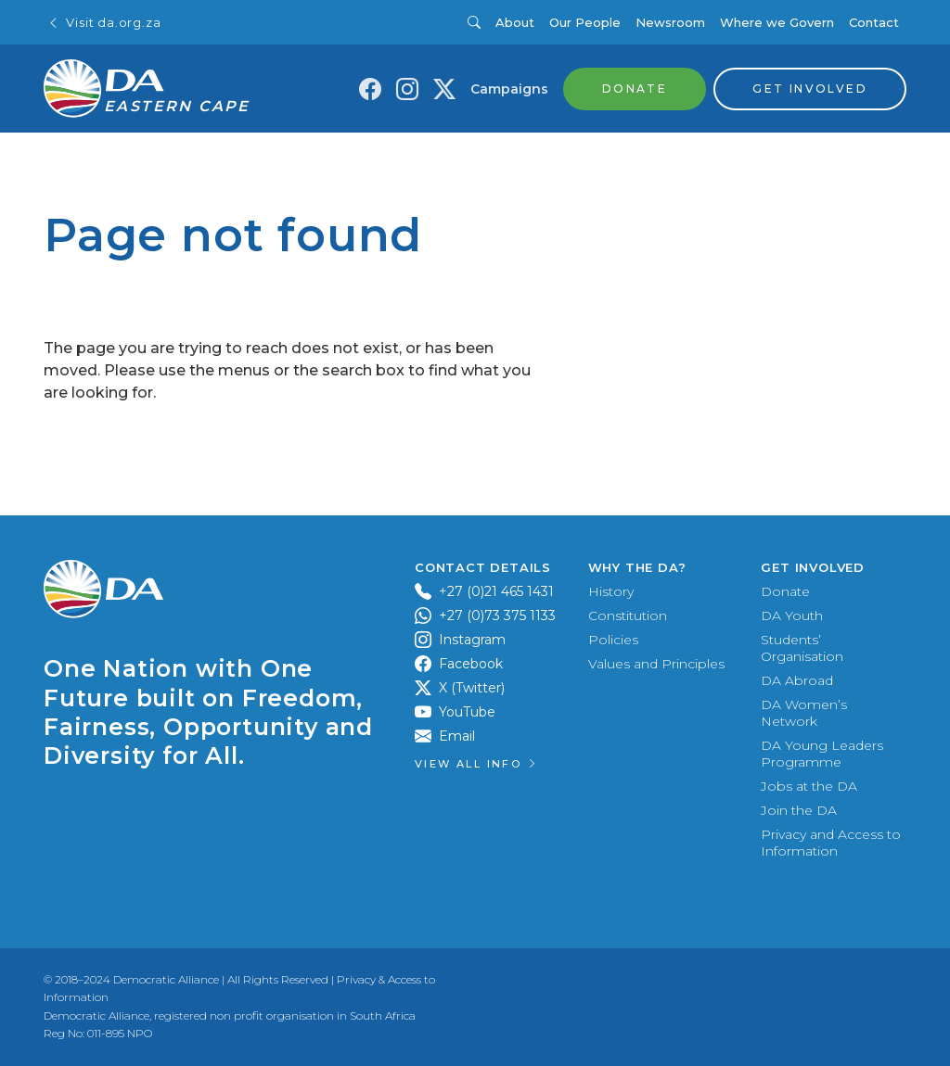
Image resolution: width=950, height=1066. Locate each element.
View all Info (477, 763)
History (611, 591)
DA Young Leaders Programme (822, 753)
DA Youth (792, 615)
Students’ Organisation (802, 648)
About (514, 22)
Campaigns (509, 89)
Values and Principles (656, 663)
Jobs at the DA (809, 786)
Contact (874, 22)
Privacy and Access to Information (831, 842)
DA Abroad (797, 680)
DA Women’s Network (804, 713)
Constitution (627, 615)
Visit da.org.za (103, 23)
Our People (585, 22)
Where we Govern (777, 22)
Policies (613, 639)
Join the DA (799, 810)
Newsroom (670, 22)
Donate (785, 591)
